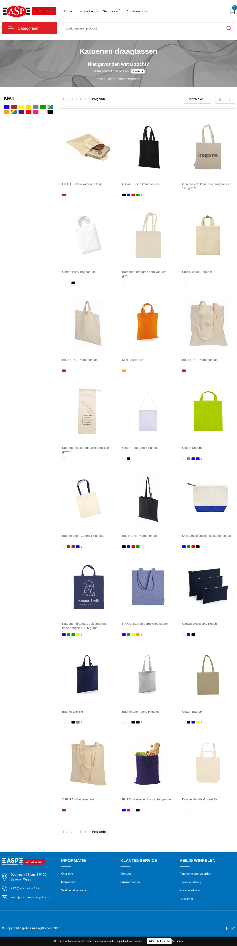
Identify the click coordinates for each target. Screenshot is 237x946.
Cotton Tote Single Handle (141, 449)
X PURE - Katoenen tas (79, 804)
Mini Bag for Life (134, 361)
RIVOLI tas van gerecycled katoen (146, 627)
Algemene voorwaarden (195, 879)
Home (68, 11)
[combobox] (142, 28)
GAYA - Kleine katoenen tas (142, 184)
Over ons (67, 879)
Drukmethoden (130, 887)
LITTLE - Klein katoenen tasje (83, 184)
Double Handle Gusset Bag (201, 804)
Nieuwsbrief (111, 11)
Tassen (107, 78)
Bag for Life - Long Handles (141, 715)
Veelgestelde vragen (74, 896)
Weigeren (177, 941)
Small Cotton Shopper (198, 272)
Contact (138, 71)
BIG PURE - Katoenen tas (80, 361)
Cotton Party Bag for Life (79, 272)
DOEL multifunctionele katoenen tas (208, 538)
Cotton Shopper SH (196, 449)
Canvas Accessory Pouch (200, 627)
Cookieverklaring (190, 887)
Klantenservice (137, 11)
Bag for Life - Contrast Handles (84, 538)
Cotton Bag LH (192, 715)
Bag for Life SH (73, 715)
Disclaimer (186, 905)
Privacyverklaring (191, 896)
